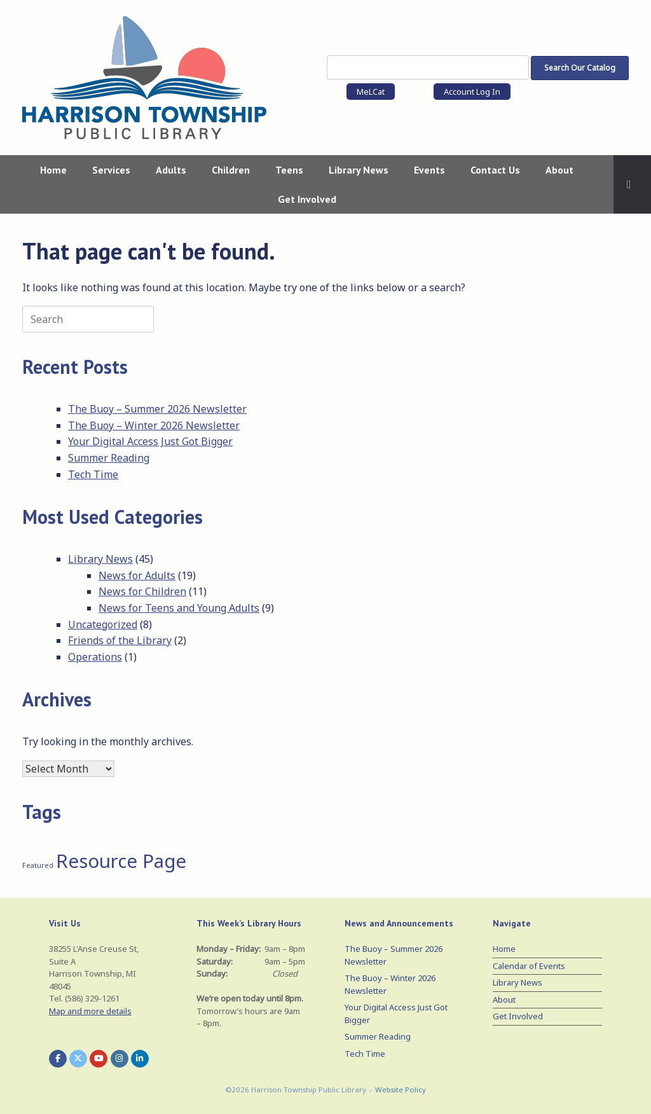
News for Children (142, 591)
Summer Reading (108, 458)
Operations (95, 657)
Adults (171, 169)
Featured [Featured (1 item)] (37, 865)
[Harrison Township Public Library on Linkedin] (140, 1059)
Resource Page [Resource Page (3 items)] (121, 861)
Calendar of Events (529, 966)
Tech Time (93, 474)
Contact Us (495, 169)
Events (429, 169)
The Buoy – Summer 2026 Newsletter (157, 409)
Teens (289, 169)
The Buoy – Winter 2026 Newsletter (154, 425)
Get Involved (307, 199)
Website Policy (400, 1089)
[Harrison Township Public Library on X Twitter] (78, 1059)
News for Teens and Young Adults (179, 608)
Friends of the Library (120, 640)
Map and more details (90, 1011)
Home (53, 169)
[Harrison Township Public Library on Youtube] (98, 1059)
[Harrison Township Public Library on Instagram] (119, 1059)
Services (111, 169)
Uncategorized (102, 624)
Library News (358, 169)
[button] (632, 184)
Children (231, 169)
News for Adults (137, 575)
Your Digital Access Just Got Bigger (150, 441)
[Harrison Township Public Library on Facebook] (58, 1059)
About (559, 169)
